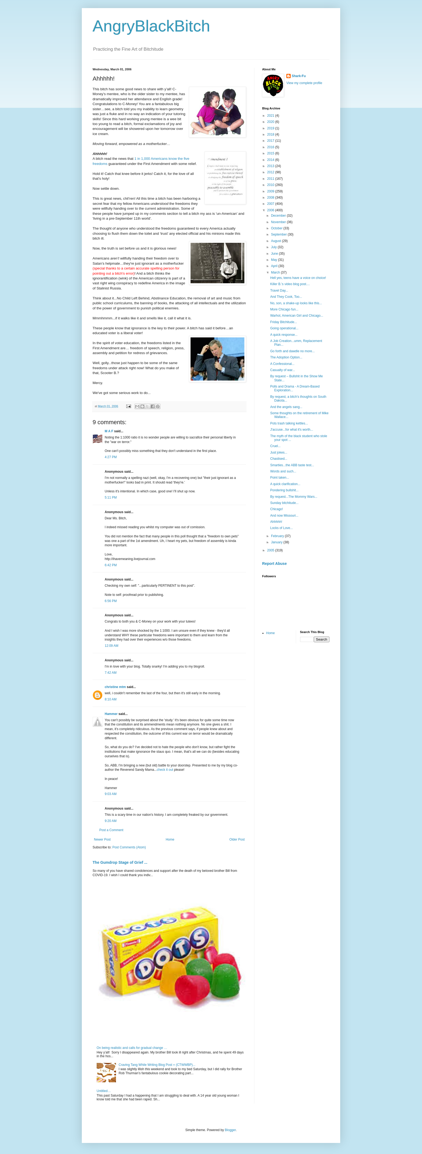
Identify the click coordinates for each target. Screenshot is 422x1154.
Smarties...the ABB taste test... (292, 465)
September (279, 234)
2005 (271, 550)
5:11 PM (111, 497)
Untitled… (104, 1091)
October (277, 228)
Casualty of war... (282, 370)
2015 (271, 153)
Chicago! (276, 509)
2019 (271, 128)
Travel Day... (279, 290)
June (275, 253)
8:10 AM (111, 699)
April (274, 266)
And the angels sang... (286, 407)
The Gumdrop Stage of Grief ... (120, 862)
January (277, 542)
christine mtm (115, 687)
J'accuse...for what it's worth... (291, 429)
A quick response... (283, 335)
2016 (271, 147)
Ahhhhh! (276, 522)
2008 (271, 197)
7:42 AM (111, 673)
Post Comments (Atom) (129, 847)
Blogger (230, 1130)
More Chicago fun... (284, 309)
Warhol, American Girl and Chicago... (296, 315)
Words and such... (283, 471)
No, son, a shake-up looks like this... (296, 303)
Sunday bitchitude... (284, 503)
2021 (271, 116)
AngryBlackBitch (151, 26)
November (279, 222)
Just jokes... (278, 452)
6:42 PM (111, 565)
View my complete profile (304, 83)
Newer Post (102, 839)
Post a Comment (111, 830)
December (279, 215)
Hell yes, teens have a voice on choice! (298, 278)
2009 (271, 191)
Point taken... (279, 477)
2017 (271, 141)
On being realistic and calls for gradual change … (132, 1048)
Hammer (111, 714)
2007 (271, 204)
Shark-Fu (299, 76)
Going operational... (284, 328)
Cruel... (275, 446)
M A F (109, 431)
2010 (271, 185)
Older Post (237, 839)
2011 (271, 179)
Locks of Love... (281, 528)
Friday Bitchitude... (283, 322)
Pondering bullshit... (284, 490)
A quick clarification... (285, 484)
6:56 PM (111, 601)
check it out (165, 770)
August (276, 241)
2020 (271, 122)
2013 (271, 166)
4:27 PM (111, 457)
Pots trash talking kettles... (289, 423)
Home (170, 839)
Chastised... (278, 459)
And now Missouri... (284, 515)
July (274, 247)
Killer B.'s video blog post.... (290, 284)
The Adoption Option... (286, 357)
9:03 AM (111, 794)
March (276, 272)
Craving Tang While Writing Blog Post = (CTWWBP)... (157, 1065)
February (278, 536)
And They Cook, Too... (286, 297)
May (274, 260)
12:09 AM (111, 646)
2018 (271, 134)
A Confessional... (282, 364)
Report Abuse (274, 563)
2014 (271, 160)
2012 (271, 172)
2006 (271, 210)
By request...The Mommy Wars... (293, 497)
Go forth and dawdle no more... (292, 351)
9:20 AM (111, 821)
